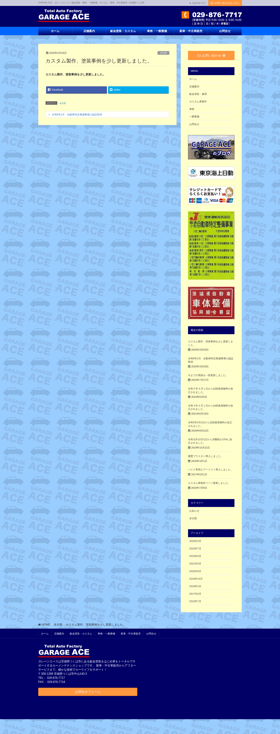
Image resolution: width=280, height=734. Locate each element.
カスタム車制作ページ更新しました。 (209, 483)
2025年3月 (195, 541)
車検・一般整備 (106, 633)
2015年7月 (195, 601)
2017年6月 (195, 593)
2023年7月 (195, 548)
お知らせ (194, 510)
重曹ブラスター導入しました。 (205, 456)
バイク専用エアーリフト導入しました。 (210, 469)
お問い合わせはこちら (226, 3)
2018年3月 (195, 586)
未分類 (163, 53)
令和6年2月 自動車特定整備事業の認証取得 (77, 114)
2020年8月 (195, 571)
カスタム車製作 (198, 101)
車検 (191, 109)
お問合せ (194, 124)
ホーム (193, 79)
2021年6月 (195, 563)
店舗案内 (194, 86)
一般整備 (194, 116)
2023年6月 (195, 556)
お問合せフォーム (88, 692)
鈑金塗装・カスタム (81, 633)
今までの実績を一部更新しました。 (208, 375)
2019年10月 (196, 578)
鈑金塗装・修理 (198, 94)
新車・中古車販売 (131, 633)
